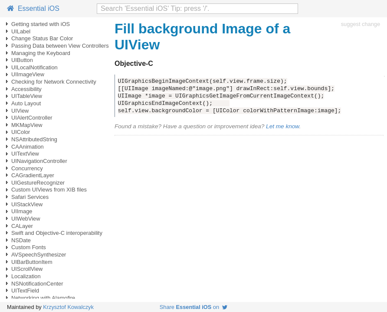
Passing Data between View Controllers (60, 45)
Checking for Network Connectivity (53, 81)
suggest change (360, 24)
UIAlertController (31, 117)
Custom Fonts (28, 247)
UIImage (21, 211)
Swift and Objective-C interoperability (56, 233)
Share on (193, 307)
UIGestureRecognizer (38, 182)
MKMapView (27, 125)
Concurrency (27, 168)
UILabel (20, 31)
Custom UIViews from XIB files (49, 189)
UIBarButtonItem (31, 262)
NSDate (21, 240)
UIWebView (25, 218)
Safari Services (30, 197)
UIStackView (27, 204)
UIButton (22, 60)
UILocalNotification (34, 67)
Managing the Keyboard (40, 53)
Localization (26, 276)
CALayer (22, 226)
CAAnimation (27, 146)
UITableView (26, 96)
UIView (20, 110)
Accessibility (26, 89)
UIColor (20, 132)
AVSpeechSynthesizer (38, 254)
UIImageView (27, 74)
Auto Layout (26, 103)
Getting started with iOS (40, 24)
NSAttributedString (34, 139)
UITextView (25, 153)
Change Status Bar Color (42, 38)
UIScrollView (27, 269)
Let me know (282, 126)
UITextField (25, 290)
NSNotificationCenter (37, 283)
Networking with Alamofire (43, 298)
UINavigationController (39, 161)
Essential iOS (33, 8)
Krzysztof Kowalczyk (68, 307)
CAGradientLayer (32, 175)
